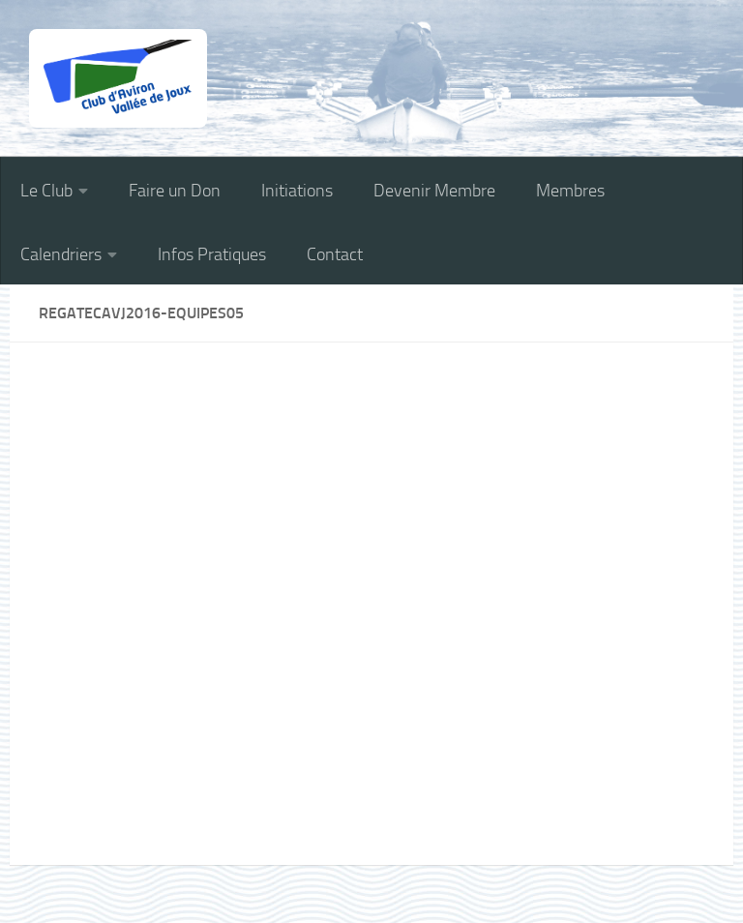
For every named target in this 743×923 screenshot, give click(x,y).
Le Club (46, 190)
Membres (570, 190)
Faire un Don (175, 190)
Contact (335, 254)
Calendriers (61, 254)
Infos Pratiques (212, 254)
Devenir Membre (434, 190)
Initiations (297, 190)
